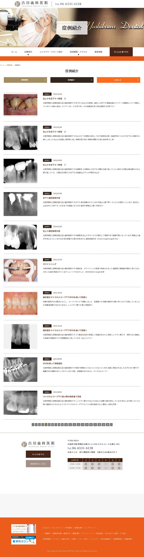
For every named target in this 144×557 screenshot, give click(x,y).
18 (99, 424)
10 (66, 424)
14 (83, 424)
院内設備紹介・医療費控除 (111, 539)
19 (103, 424)
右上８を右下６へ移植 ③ (54, 98)
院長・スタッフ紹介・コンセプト (85, 539)
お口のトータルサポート (53, 527)
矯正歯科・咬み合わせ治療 (107, 533)
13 (78, 424)
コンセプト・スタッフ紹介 (51, 51)
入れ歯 (122, 533)
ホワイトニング (49, 264)
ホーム (14, 51)
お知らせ (117, 80)
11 (70, 424)
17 (95, 424)
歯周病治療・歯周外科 (62, 533)
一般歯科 (47, 533)
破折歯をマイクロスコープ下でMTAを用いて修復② (65, 297)
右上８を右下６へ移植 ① (54, 164)
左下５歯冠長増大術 (51, 197)
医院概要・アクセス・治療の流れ (57, 539)
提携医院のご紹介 (38, 464)
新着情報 (9, 65)
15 (87, 424)
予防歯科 (68, 527)
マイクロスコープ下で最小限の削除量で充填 (62, 396)
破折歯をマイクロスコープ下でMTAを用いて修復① (65, 330)
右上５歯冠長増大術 (51, 231)
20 (108, 424)
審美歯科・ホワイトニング (83, 533)
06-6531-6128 (80, 448)
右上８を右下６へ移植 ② (54, 131)
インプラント (89, 527)
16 (91, 424)
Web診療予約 (121, 51)
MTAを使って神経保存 (52, 363)
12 (74, 424)
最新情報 (98, 51)
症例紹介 (71, 80)
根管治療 (78, 527)
